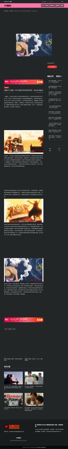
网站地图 (43, 1)
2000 (55, 83)
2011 (55, 108)
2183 (55, 132)
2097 (55, 139)
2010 (55, 103)
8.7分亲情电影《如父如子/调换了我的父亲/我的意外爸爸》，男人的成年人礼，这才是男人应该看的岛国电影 (34, 409)
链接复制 (52, 66)
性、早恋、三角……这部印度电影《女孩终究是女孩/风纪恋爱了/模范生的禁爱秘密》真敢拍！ (13, 388)
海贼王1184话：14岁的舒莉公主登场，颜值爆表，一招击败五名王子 (55, 137)
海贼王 (10, 329)
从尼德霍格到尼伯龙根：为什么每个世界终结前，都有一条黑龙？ (55, 100)
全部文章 (12, 11)
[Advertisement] (23, 69)
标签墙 (62, 5)
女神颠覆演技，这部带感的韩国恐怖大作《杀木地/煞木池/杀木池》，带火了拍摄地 (55, 93)
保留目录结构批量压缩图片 (15, 440)
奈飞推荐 (6, 11)
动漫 (6, 329)
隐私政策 (39, 447)
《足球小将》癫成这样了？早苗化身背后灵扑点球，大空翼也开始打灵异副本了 (55, 124)
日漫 (14, 329)
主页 (42, 5)
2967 (39, 92)
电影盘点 (51, 5)
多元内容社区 (24, 440)
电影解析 (57, 5)
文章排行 (46, 5)
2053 (55, 127)
